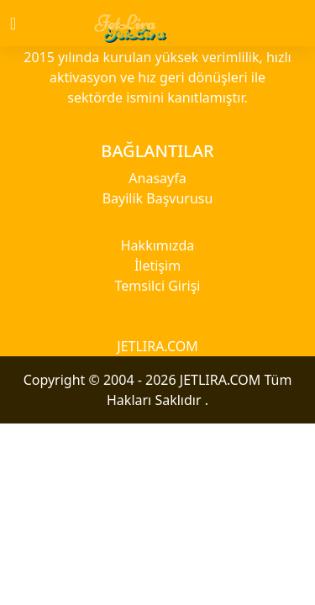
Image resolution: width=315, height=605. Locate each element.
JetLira (125, 23)
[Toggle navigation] (27, 23)
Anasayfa (157, 178)
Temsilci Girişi (158, 285)
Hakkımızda (157, 245)
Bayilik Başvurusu (157, 198)
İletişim (157, 265)
